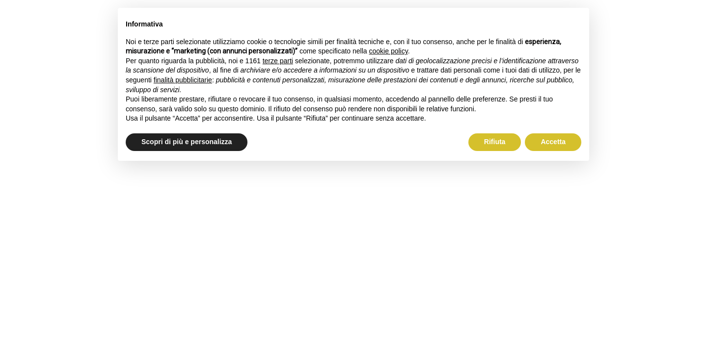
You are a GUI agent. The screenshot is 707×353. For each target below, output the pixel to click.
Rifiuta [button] (495, 142)
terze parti (278, 61)
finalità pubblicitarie (183, 80)
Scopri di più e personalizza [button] (186, 142)
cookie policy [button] (388, 51)
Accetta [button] (553, 142)
